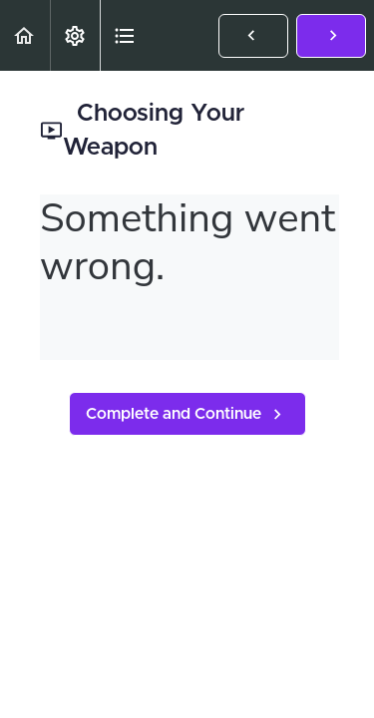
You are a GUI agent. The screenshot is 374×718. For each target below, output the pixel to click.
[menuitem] (75, 35)
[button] (25, 35)
